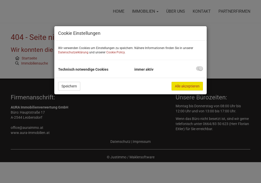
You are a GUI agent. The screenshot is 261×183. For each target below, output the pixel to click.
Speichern (69, 86)
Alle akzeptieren (187, 86)
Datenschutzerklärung (73, 52)
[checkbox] (199, 68)
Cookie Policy (115, 52)
